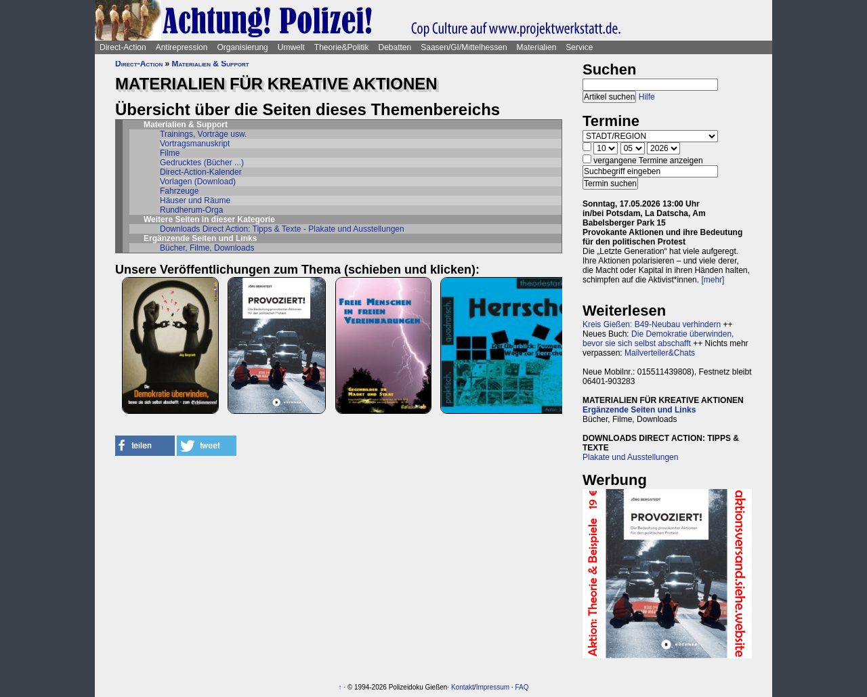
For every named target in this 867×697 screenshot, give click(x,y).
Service (579, 47)
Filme (169, 153)
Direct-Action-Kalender (201, 172)
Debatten (395, 47)
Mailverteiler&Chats (660, 353)
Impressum (492, 687)
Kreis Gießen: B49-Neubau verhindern (652, 324)
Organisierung (242, 47)
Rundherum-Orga (191, 210)
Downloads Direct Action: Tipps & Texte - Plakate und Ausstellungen (282, 229)
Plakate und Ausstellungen (630, 457)
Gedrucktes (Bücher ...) (202, 162)
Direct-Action (123, 47)
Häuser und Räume (195, 200)
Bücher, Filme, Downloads (207, 248)
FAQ (521, 687)
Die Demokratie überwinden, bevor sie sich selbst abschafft (658, 338)
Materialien (537, 47)
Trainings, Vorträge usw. (203, 134)
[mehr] (712, 279)
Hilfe (647, 97)
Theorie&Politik (341, 47)
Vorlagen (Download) (198, 181)
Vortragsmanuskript (195, 143)
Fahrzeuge (179, 191)
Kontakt (462, 687)
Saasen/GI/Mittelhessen (464, 47)
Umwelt (291, 47)
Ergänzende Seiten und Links (639, 410)
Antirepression (182, 47)
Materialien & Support (210, 63)
